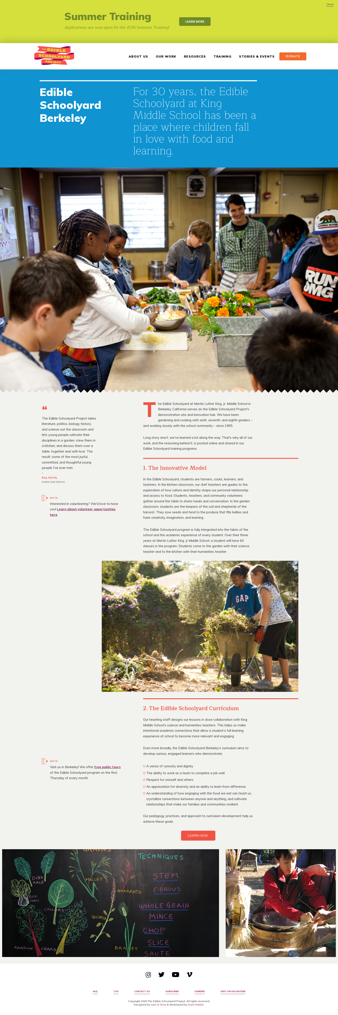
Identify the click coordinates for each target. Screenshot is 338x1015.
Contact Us (142, 991)
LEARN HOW (198, 835)
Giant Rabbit (195, 1004)
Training (221, 56)
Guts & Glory (158, 1004)
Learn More (194, 21)
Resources (193, 56)
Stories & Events (255, 56)
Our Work (164, 56)
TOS (116, 991)
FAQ (95, 991)
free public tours (107, 767)
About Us (136, 56)
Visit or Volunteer (233, 991)
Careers (199, 991)
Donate (291, 56)
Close (330, 4)
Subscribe (172, 991)
